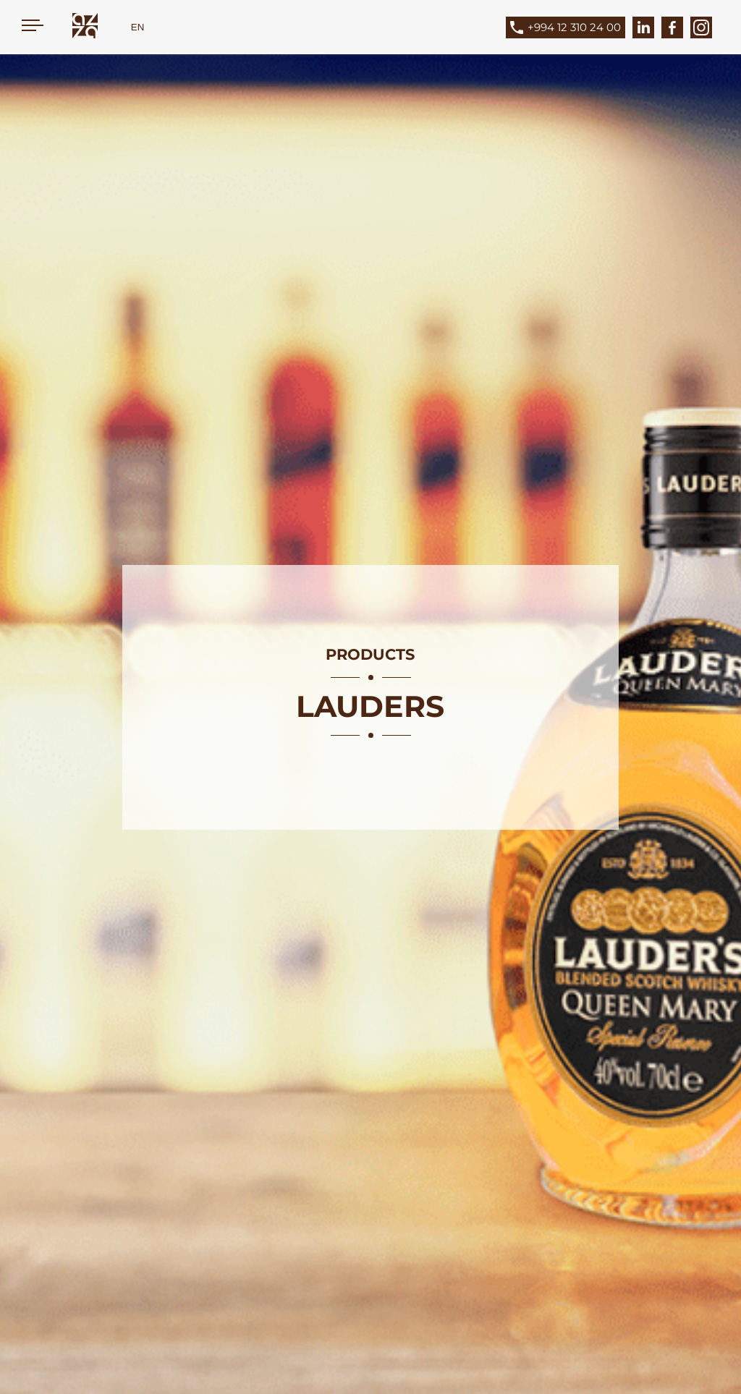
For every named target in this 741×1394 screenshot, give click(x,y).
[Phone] (576, 27)
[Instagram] (701, 27)
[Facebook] (672, 27)
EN (138, 27)
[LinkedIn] (643, 27)
